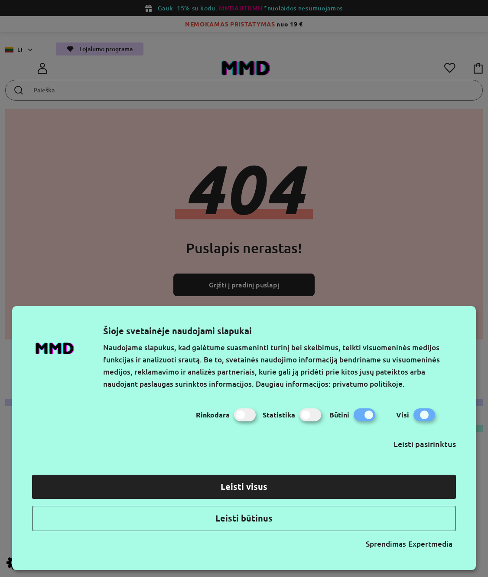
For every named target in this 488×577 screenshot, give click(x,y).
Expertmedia (430, 544)
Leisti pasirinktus (425, 444)
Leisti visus (244, 487)
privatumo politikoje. (368, 384)
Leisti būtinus (244, 518)
